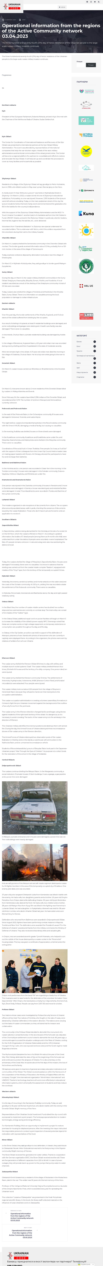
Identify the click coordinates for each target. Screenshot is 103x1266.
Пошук (79, 61)
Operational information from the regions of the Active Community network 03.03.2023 (19, 1215)
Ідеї (78, 368)
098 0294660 (15, 1251)
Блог (24, 19)
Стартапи (80, 377)
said (23, 1146)
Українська (84, 1264)
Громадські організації (86, 356)
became (20, 1054)
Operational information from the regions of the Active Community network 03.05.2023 (49, 1215)
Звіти (79, 363)
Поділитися (7, 70)
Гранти (79, 351)
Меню (62, 7)
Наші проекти (82, 373)
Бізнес (79, 342)
